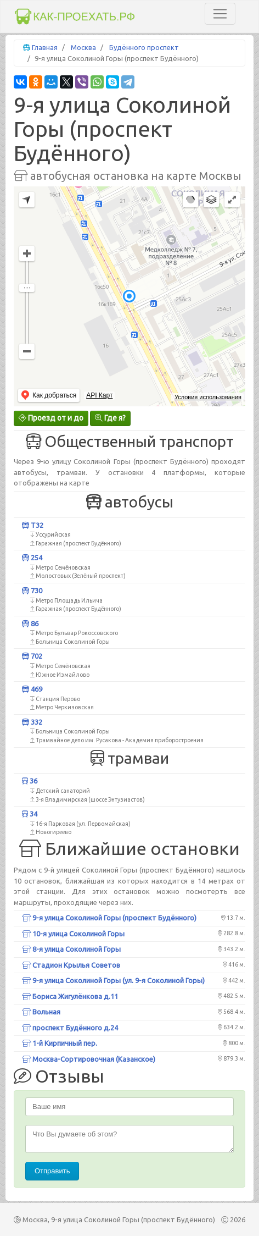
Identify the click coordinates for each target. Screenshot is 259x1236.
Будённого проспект (144, 47)
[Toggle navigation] (220, 14)
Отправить (52, 1171)
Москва (83, 47)
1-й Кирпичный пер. (59, 1043)
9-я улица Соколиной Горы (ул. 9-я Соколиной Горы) (113, 980)
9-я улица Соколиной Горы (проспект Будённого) (109, 918)
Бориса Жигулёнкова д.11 (70, 996)
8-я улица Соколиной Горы (71, 949)
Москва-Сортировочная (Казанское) (88, 1059)
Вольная (41, 1012)
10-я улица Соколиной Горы (73, 933)
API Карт (99, 395)
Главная (45, 47)
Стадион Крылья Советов (71, 965)
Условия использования (207, 397)
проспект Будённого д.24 (70, 1027)
